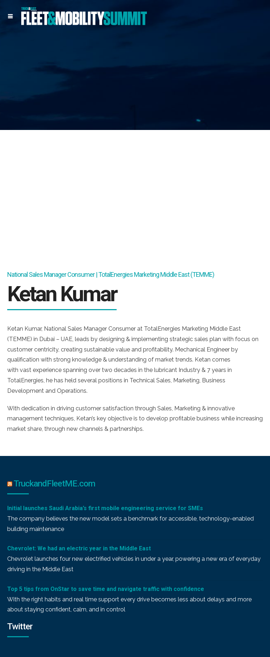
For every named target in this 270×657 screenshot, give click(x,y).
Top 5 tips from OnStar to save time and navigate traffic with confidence (105, 589)
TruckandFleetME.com (54, 484)
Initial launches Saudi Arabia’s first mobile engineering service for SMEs (105, 508)
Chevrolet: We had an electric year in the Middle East (79, 548)
